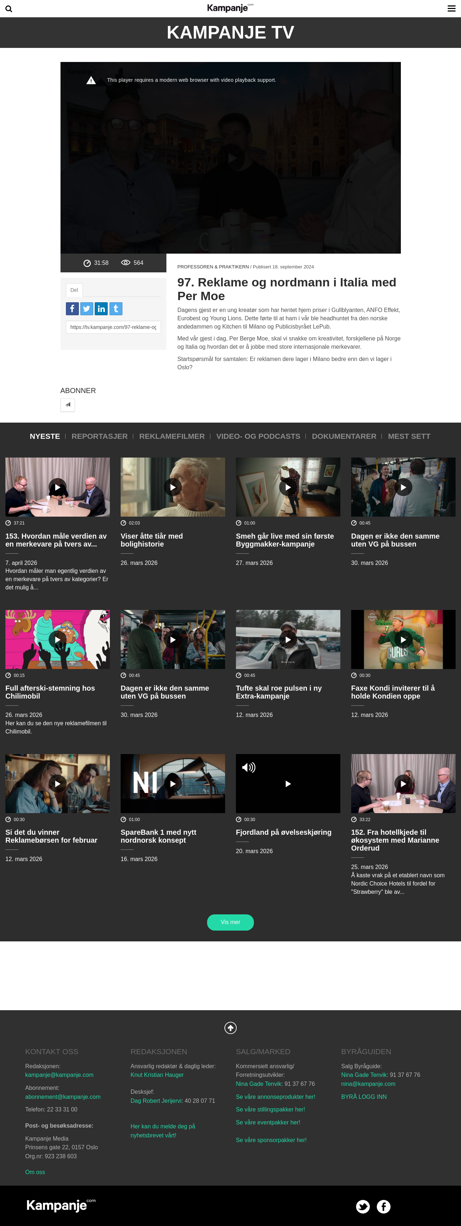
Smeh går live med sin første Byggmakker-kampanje (285, 540)
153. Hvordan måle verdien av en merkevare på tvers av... (56, 540)
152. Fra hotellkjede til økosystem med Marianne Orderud (395, 840)
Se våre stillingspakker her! (271, 1109)
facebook (384, 1207)
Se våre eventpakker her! (268, 1122)
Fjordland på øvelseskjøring (284, 832)
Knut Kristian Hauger (157, 1075)
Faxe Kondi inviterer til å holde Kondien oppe (393, 692)
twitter (363, 1207)
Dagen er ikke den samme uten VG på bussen (395, 540)
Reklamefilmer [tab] (172, 436)
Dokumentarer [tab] (344, 436)
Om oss (35, 1172)
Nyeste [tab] (45, 436)
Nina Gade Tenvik (258, 1084)
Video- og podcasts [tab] (258, 436)
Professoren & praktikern (213, 266)
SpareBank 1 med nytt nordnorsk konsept (158, 836)
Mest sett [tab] (409, 436)
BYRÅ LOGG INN (364, 1097)
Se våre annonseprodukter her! (275, 1097)
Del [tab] (74, 290)
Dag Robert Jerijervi (156, 1101)
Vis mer (230, 922)
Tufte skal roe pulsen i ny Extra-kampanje (279, 692)
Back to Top (230, 1028)
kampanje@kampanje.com (59, 1075)
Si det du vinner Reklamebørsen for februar (51, 836)
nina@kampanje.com (368, 1084)
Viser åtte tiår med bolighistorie (152, 540)
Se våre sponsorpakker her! (271, 1140)
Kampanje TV (231, 32)
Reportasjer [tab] (100, 436)
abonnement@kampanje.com (62, 1097)
